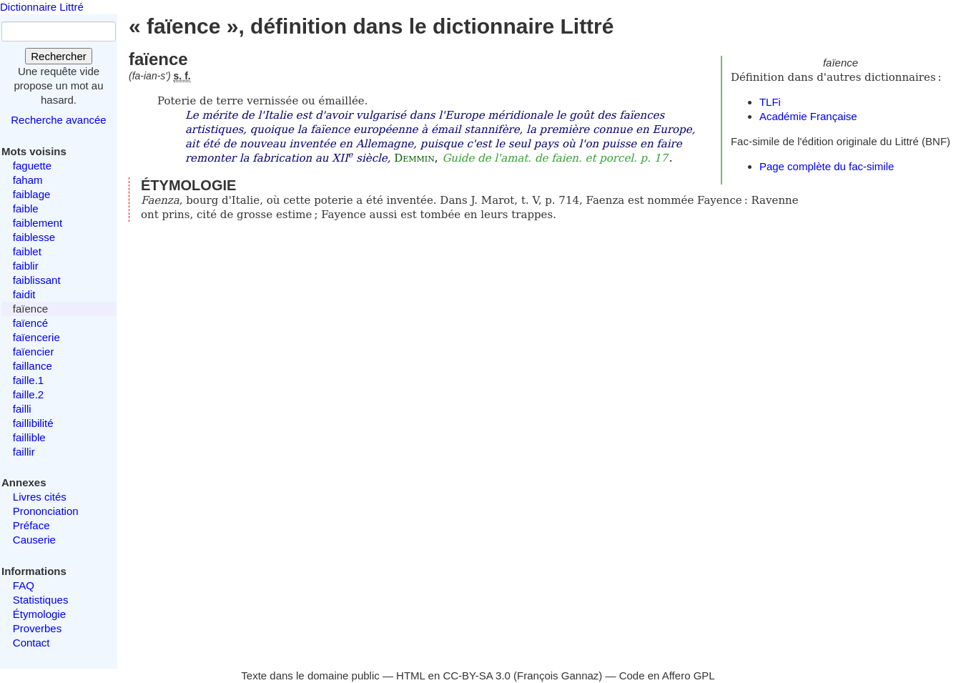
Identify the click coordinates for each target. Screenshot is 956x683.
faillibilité (33, 423)
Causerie (34, 540)
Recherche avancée (58, 120)
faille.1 (28, 380)
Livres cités (39, 497)
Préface (31, 525)
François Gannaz (557, 675)
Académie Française (808, 116)
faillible (29, 437)
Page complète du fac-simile (826, 166)
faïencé (30, 323)
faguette (32, 165)
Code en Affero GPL (667, 675)
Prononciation (46, 511)
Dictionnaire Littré (42, 7)
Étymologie (39, 614)
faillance (32, 366)
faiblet (27, 251)
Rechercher (59, 56)
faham (28, 180)
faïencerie (36, 337)
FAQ (23, 585)
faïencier (33, 351)
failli (22, 409)
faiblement (37, 223)
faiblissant (37, 280)
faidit (24, 294)
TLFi (770, 102)
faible (26, 208)
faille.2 (28, 394)
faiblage (32, 194)
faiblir (26, 266)
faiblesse (34, 237)
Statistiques (41, 600)
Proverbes (37, 628)
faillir (24, 452)
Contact (31, 643)
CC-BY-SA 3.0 (477, 675)
